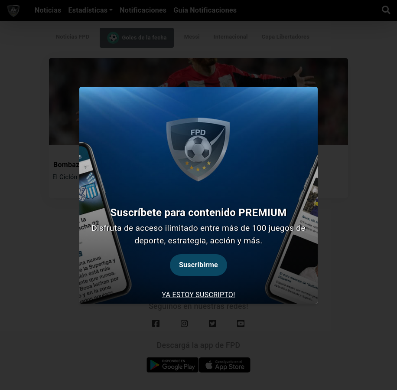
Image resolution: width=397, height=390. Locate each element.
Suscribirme (198, 265)
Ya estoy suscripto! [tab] (198, 295)
